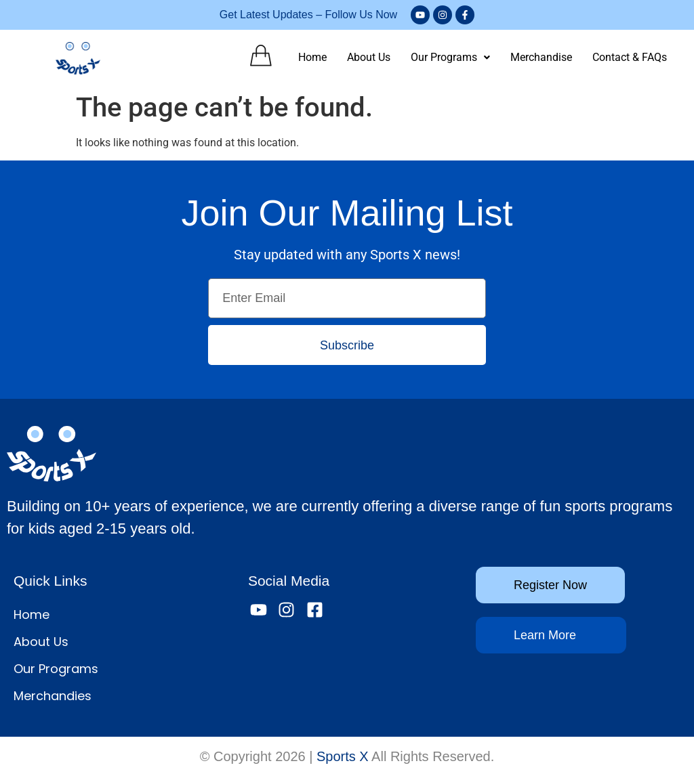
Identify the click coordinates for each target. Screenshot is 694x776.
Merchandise (541, 57)
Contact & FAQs (629, 57)
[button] (450, 57)
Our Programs (450, 57)
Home (312, 57)
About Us (368, 57)
